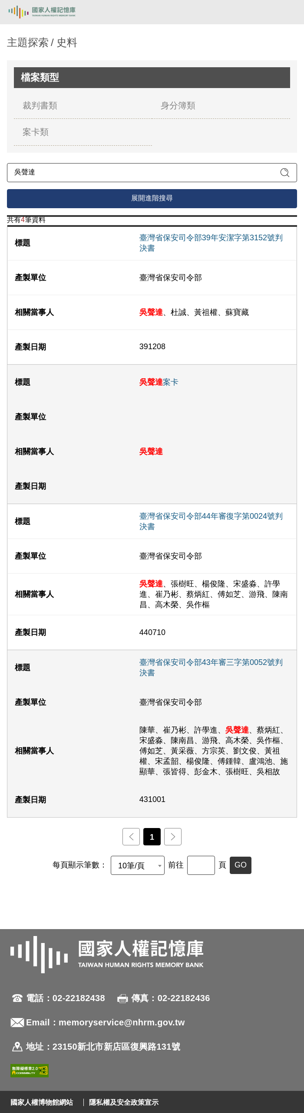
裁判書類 (40, 105)
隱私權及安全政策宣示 (124, 1102)
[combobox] (138, 865)
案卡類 (36, 132)
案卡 (158, 382)
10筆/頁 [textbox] (131, 865)
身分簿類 (178, 105)
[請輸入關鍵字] (152, 172)
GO (241, 865)
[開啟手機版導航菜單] (287, 12)
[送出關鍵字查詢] (285, 172)
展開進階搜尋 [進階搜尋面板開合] (152, 198)
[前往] (201, 865)
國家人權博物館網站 (41, 1102)
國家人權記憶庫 (51, 12)
